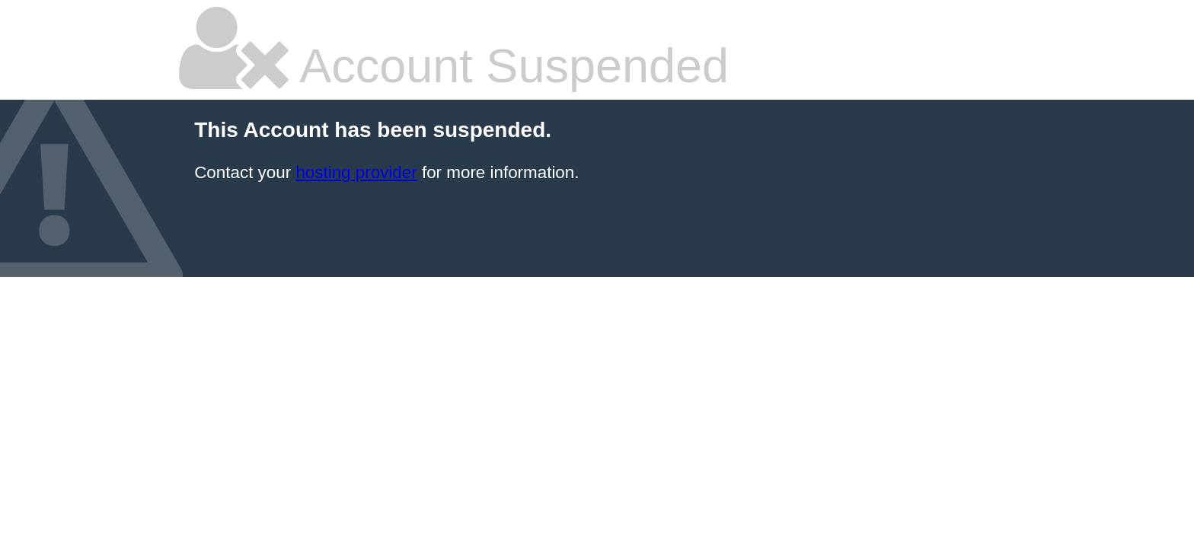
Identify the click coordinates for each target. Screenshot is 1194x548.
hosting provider (356, 172)
